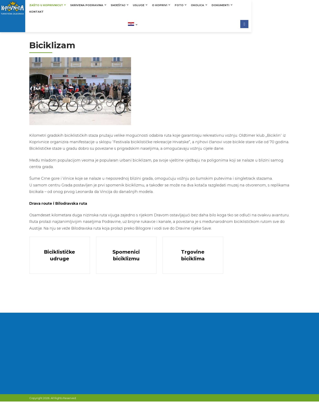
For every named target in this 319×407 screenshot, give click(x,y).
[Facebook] (312, 9)
